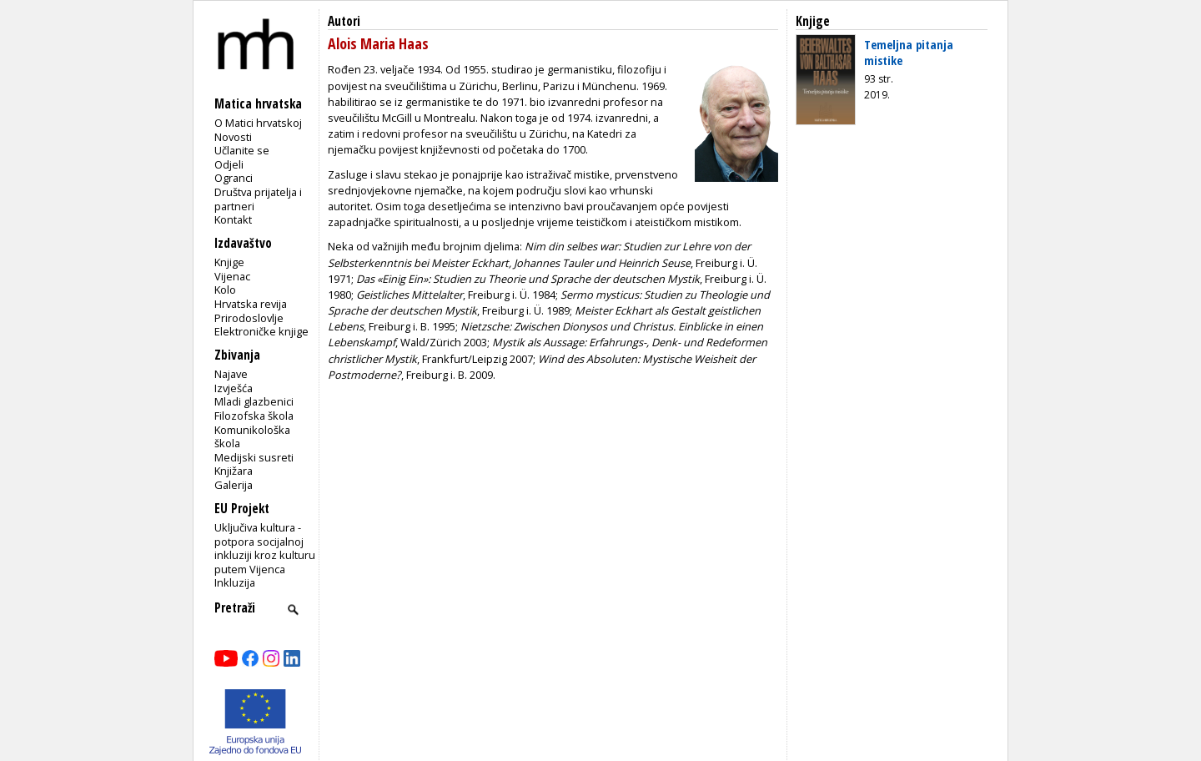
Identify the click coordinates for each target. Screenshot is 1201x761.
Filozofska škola (254, 415)
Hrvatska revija (250, 303)
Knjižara (233, 470)
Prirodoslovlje (249, 317)
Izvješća (233, 388)
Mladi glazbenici (254, 401)
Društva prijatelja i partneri (258, 199)
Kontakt (233, 219)
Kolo (225, 289)
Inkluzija (234, 582)
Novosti (233, 136)
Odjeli (229, 164)
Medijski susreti (254, 457)
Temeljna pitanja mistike (908, 52)
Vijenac (232, 276)
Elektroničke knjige (261, 331)
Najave (231, 373)
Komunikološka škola (252, 436)
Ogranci (233, 177)
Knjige (229, 262)
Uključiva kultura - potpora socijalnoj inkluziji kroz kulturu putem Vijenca (264, 548)
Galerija (233, 484)
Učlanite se (241, 150)
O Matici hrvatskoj (258, 122)
